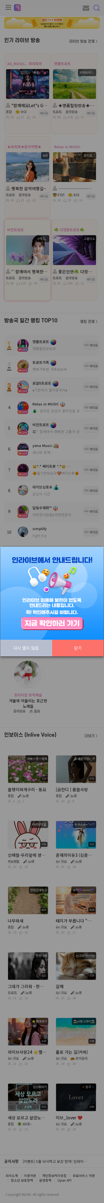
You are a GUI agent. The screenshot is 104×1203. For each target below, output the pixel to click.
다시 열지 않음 (26, 648)
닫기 (78, 648)
